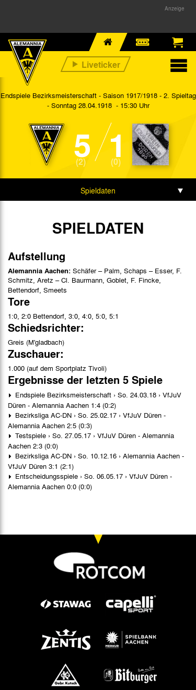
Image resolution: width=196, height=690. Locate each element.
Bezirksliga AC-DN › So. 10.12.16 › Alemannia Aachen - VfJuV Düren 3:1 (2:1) (96, 461)
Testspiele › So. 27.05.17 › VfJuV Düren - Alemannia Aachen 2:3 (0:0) (91, 440)
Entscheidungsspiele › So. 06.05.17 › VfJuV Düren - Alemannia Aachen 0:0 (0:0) (90, 481)
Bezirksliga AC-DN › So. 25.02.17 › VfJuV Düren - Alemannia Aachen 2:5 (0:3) (87, 420)
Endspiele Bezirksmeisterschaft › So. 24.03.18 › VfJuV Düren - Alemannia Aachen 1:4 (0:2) (94, 400)
